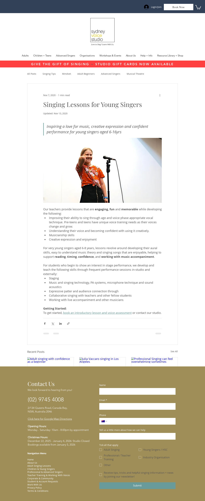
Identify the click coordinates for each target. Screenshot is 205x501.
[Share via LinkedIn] (60, 323)
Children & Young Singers (41, 468)
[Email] (136, 406)
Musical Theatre (135, 73)
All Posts (31, 73)
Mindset (66, 73)
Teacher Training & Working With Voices (48, 475)
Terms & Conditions (37, 490)
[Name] (136, 391)
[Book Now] (178, 7)
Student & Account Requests (42, 481)
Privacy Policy (34, 487)
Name (102, 385)
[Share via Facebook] (44, 323)
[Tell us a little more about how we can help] (136, 436)
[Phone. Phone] (140, 421)
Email (103, 400)
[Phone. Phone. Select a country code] (104, 421)
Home (30, 459)
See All (174, 351)
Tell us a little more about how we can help (122, 429)
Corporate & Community (40, 478)
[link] (198, 7)
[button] (146, 56)
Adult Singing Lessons (39, 465)
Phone (102, 415)
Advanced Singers (110, 73)
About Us (32, 462)
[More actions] (160, 95)
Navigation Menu (36, 453)
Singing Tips (49, 73)
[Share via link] (68, 323)
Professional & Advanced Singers (45, 472)
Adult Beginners (86, 73)
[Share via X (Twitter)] (52, 323)
